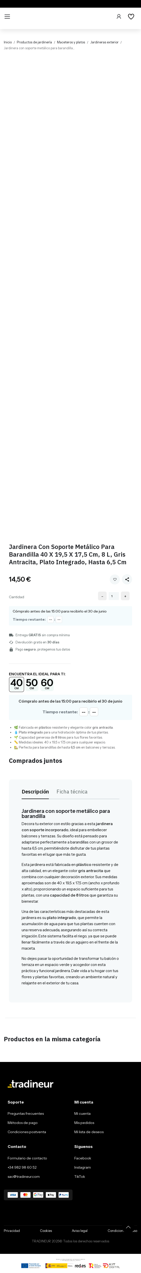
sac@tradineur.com (24, 1176)
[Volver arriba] (128, 1227)
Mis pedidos (84, 1122)
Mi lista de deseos (89, 1132)
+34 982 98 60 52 (22, 1167)
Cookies (46, 1231)
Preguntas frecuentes (26, 1113)
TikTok (79, 1176)
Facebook (82, 1158)
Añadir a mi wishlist (115, 579)
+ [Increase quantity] (125, 596)
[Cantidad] (114, 596)
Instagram (82, 1167)
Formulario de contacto (27, 1158)
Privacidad (12, 1231)
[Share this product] (127, 579)
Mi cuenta (82, 1113)
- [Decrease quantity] (102, 596)
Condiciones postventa (27, 1132)
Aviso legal (80, 1231)
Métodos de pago (23, 1122)
